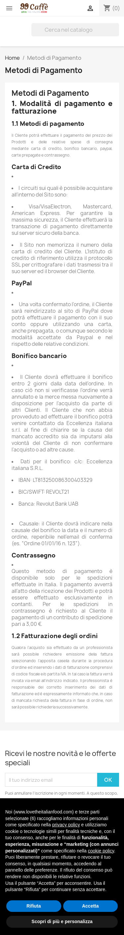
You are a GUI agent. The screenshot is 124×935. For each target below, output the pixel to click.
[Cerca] (75, 29)
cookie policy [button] (101, 850)
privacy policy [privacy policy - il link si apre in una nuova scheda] (66, 824)
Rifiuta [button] (33, 906)
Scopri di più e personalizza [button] (61, 921)
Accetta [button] (90, 906)
